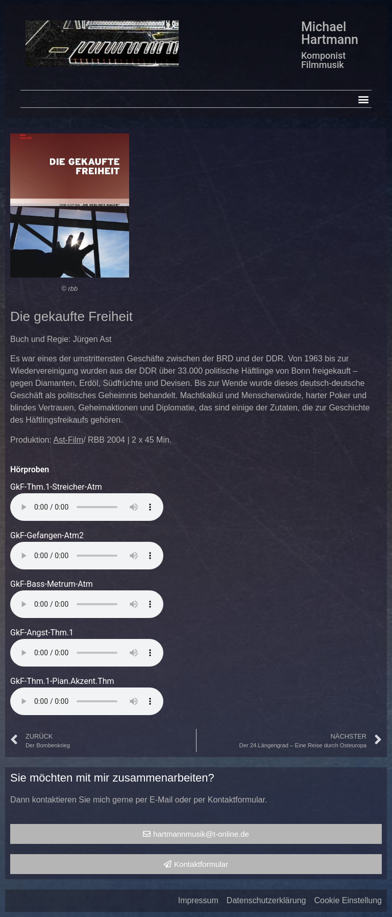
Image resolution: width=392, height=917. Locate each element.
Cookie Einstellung (348, 900)
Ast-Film (69, 439)
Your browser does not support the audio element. (86, 507)
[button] (363, 98)
